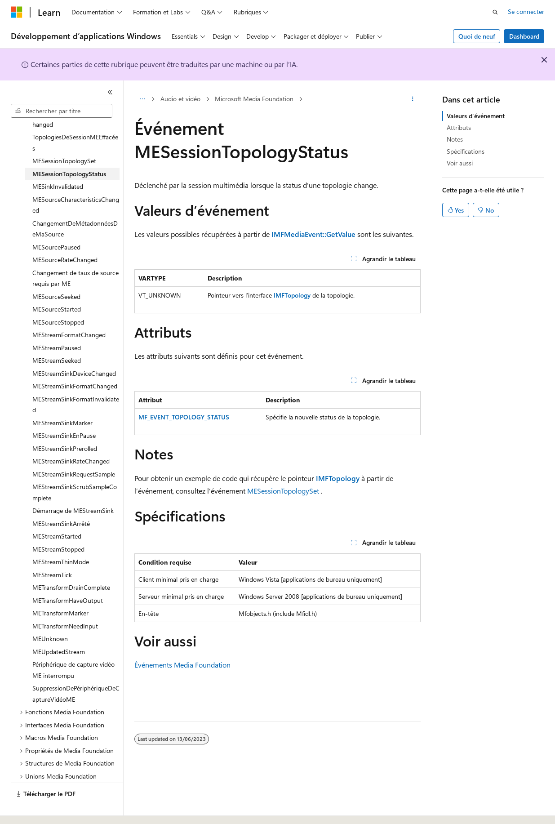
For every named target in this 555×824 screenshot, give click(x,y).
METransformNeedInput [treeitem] (65, 601)
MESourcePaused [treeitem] (56, 222)
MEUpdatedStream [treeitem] (58, 627)
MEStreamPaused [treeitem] (56, 323)
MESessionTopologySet (283, 490)
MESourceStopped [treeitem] (58, 297)
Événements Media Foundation (182, 664)
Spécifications (465, 151)
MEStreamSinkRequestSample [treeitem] (73, 449)
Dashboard (524, 36)
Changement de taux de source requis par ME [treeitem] (75, 253)
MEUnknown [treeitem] (50, 614)
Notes (455, 139)
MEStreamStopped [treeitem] (58, 524)
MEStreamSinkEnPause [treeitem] (64, 410)
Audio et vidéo (180, 98)
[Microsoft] (16, 12)
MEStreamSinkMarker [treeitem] (62, 398)
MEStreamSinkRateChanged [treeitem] (71, 436)
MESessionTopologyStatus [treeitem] (69, 149)
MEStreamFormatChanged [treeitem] (69, 310)
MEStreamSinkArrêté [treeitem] (61, 498)
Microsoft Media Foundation (254, 98)
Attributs (459, 127)
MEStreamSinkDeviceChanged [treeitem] (74, 348)
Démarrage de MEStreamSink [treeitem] (73, 485)
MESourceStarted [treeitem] (56, 284)
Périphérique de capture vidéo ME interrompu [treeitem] (73, 645)
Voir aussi (460, 163)
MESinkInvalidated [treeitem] (57, 161)
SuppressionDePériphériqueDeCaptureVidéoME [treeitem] (76, 669)
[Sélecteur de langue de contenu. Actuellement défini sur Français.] (31, 809)
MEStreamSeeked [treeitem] (56, 335)
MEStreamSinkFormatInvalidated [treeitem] (75, 380)
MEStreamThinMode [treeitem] (60, 537)
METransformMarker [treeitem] (60, 588)
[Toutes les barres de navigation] (142, 99)
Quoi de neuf (476, 36)
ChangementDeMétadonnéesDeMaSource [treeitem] (75, 204)
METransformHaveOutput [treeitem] (67, 575)
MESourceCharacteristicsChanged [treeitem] (75, 180)
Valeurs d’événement (476, 115)
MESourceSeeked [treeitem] (56, 271)
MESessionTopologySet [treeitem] (64, 136)
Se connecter (526, 11)
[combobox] (61, 111)
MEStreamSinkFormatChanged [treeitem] (74, 361)
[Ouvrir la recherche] (495, 12)
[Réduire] (110, 92)
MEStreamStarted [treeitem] (56, 511)
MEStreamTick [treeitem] (52, 550)
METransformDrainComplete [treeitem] (71, 562)
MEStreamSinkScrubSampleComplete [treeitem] (74, 467)
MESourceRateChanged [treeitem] (65, 235)
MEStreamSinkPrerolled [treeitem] (64, 423)
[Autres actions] (413, 99)
